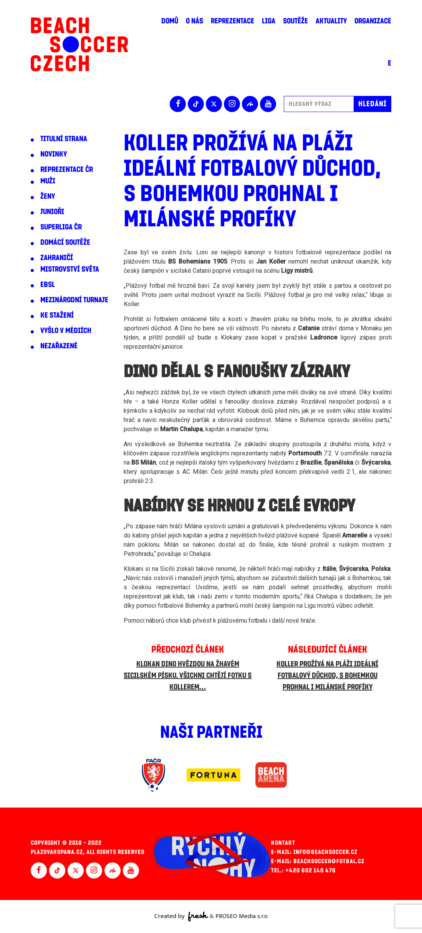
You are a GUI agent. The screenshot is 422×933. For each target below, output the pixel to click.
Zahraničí (56, 258)
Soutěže (295, 21)
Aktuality (331, 21)
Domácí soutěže (65, 242)
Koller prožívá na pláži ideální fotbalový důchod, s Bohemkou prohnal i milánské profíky (327, 675)
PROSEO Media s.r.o (241, 916)
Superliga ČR (61, 227)
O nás (194, 21)
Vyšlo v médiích (65, 331)
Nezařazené (59, 346)
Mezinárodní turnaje (74, 300)
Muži (47, 181)
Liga (268, 21)
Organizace (372, 21)
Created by (181, 916)
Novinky (53, 154)
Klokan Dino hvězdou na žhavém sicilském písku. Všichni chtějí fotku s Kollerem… (188, 675)
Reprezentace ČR (66, 169)
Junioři (52, 212)
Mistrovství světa (69, 269)
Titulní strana (63, 139)
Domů (169, 21)
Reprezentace (232, 21)
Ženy (47, 196)
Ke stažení (57, 315)
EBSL (47, 284)
